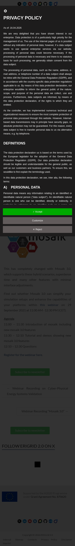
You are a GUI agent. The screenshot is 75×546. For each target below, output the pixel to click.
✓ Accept (37, 211)
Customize (37, 220)
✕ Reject (37, 229)
